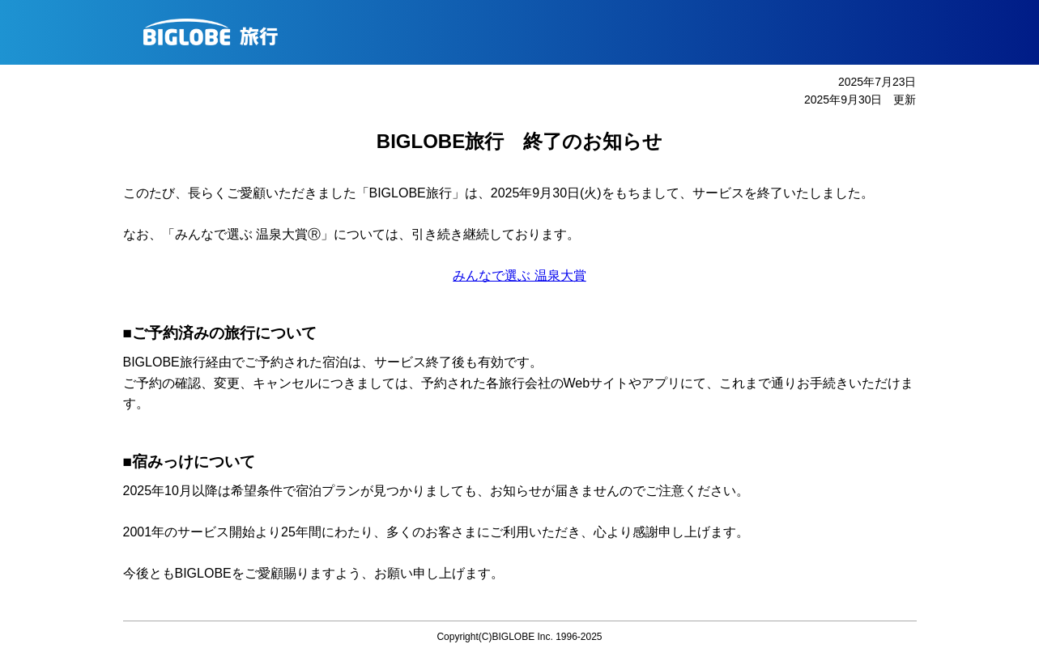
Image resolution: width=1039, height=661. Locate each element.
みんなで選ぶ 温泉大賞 (519, 275)
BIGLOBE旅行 (526, 32)
